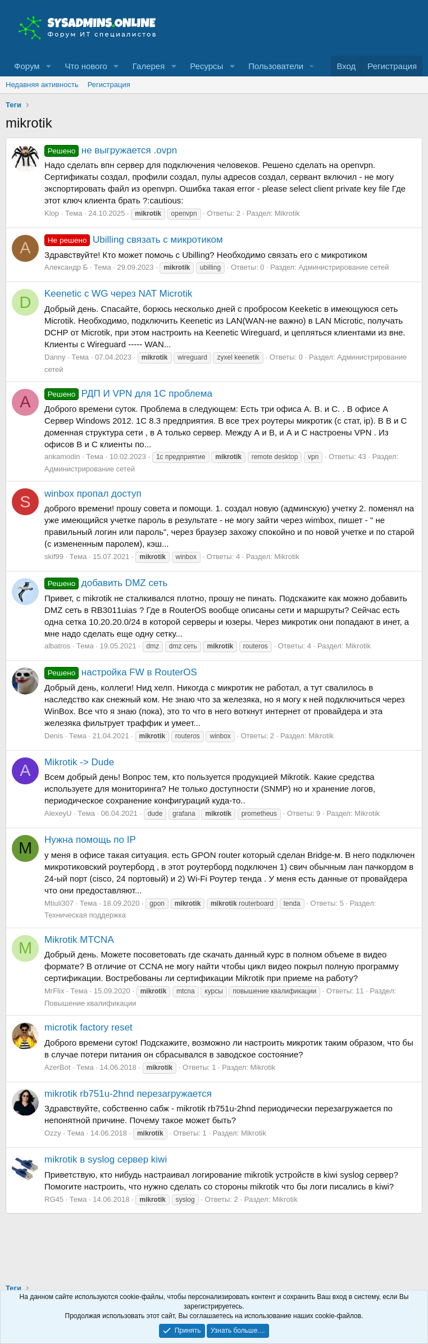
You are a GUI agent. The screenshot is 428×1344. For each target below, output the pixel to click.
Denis (53, 736)
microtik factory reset (88, 1027)
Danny (55, 357)
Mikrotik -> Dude (79, 762)
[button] (48, 66)
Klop (51, 213)
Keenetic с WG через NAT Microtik (118, 293)
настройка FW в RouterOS (120, 672)
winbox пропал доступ (93, 493)
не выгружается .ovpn (110, 150)
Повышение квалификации (90, 1003)
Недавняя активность (42, 84)
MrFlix (54, 991)
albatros (57, 646)
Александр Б (66, 267)
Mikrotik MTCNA (79, 939)
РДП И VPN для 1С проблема (128, 393)
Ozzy (52, 1133)
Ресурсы (206, 66)
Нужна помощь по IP (90, 839)
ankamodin (62, 456)
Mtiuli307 (59, 903)
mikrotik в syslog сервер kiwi (105, 1159)
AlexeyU (57, 813)
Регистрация (109, 84)
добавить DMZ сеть (105, 583)
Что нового (86, 66)
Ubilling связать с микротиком (133, 239)
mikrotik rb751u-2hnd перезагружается (128, 1093)
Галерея (149, 66)
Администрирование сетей (343, 267)
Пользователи (275, 66)
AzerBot (57, 1067)
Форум (27, 66)
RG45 (53, 1199)
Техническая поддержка (85, 915)
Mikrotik (287, 213)
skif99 (53, 556)
